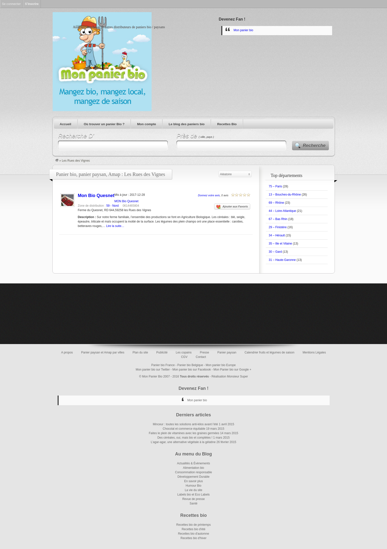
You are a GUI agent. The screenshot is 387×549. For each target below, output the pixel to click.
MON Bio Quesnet (126, 201)
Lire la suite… (115, 226)
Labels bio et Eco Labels (193, 494)
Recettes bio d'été (193, 529)
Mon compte (146, 124)
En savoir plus (193, 481)
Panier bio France (163, 365)
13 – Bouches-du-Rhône (285, 194)
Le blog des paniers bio (187, 124)
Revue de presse (193, 499)
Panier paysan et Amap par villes (102, 352)
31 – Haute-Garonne (282, 260)
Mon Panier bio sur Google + (232, 369)
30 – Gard (275, 251)
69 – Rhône (276, 202)
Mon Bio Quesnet (96, 195)
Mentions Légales (314, 352)
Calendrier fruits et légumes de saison (269, 352)
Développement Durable (193, 476)
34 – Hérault (277, 235)
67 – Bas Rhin (278, 219)
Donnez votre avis (209, 195)
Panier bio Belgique (190, 365)
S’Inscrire (32, 4)
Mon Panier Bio (152, 376)
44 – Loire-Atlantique (282, 211)
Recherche (314, 145)
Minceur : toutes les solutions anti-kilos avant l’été (185, 424)
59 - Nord (112, 205)
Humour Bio (193, 485)
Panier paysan (226, 352)
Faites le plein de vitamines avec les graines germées (184, 433)
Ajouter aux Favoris (232, 207)
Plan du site (140, 352)
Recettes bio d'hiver (193, 538)
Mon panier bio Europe (221, 365)
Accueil (65, 124)
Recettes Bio (227, 124)
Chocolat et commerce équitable (184, 428)
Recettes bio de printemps (193, 524)
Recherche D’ (76, 135)
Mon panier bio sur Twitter (153, 369)
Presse (204, 352)
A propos (67, 352)
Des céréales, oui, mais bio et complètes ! (184, 437)
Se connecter (11, 4)
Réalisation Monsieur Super (229, 376)
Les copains (184, 352)
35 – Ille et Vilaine (280, 243)
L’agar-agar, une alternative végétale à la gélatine (183, 442)
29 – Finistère (278, 227)
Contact (201, 357)
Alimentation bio (193, 468)
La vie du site (193, 490)
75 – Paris (275, 186)
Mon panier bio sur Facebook (191, 369)
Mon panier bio (243, 30)
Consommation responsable (193, 472)
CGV (184, 357)
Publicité (161, 352)
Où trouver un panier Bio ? (104, 124)
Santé (193, 503)
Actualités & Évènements (193, 463)
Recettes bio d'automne (193, 533)
